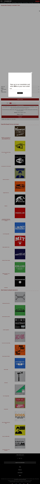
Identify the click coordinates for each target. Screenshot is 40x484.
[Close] (31, 73)
